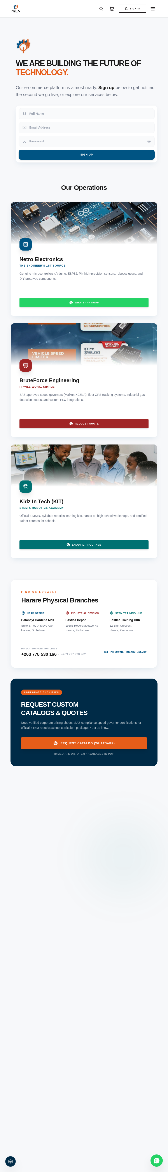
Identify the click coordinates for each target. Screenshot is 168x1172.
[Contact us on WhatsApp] (156, 1160)
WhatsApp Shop (84, 303)
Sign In (132, 9)
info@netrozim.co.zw (125, 652)
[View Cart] (111, 8)
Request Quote (84, 424)
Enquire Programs (84, 545)
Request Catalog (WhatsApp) (84, 743)
